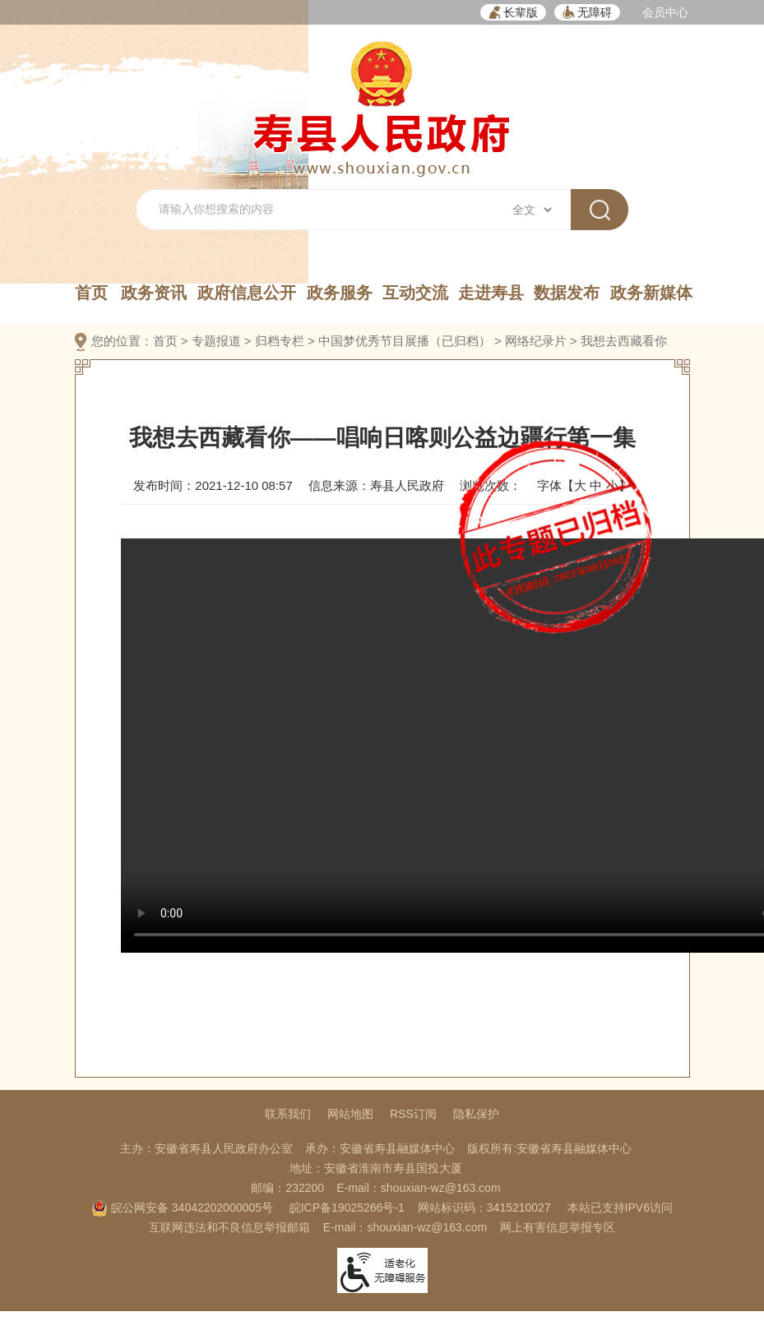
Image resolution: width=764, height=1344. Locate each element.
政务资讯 (154, 293)
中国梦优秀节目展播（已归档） (404, 341)
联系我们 (288, 1113)
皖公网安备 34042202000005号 (182, 1207)
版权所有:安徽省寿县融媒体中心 (549, 1148)
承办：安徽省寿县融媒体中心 (380, 1148)
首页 (91, 293)
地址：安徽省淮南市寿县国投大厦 (375, 1168)
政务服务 (340, 293)
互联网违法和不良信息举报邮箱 (229, 1227)
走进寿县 (491, 293)
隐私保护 (476, 1113)
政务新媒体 (651, 293)
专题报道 (216, 341)
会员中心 (665, 12)
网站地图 (350, 1113)
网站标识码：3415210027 (484, 1207)
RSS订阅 (413, 1113)
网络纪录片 (536, 341)
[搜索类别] (531, 209)
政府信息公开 (246, 293)
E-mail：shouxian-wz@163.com (418, 1187)
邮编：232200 (287, 1187)
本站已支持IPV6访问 (620, 1207)
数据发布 (567, 293)
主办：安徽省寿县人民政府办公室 (206, 1148)
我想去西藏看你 (624, 341)
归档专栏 (279, 341)
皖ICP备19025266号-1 (347, 1207)
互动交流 (415, 293)
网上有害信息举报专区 (557, 1227)
